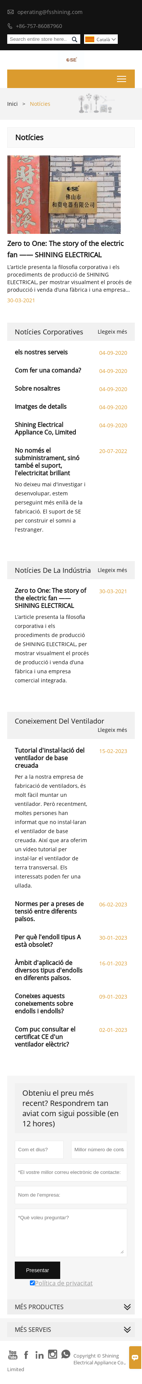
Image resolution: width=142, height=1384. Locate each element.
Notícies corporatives (49, 331)
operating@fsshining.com (50, 11)
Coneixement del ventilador (59, 720)
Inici (12, 103)
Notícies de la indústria (53, 570)
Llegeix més (112, 331)
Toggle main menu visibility (122, 77)
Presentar (37, 1270)
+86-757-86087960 (39, 25)
